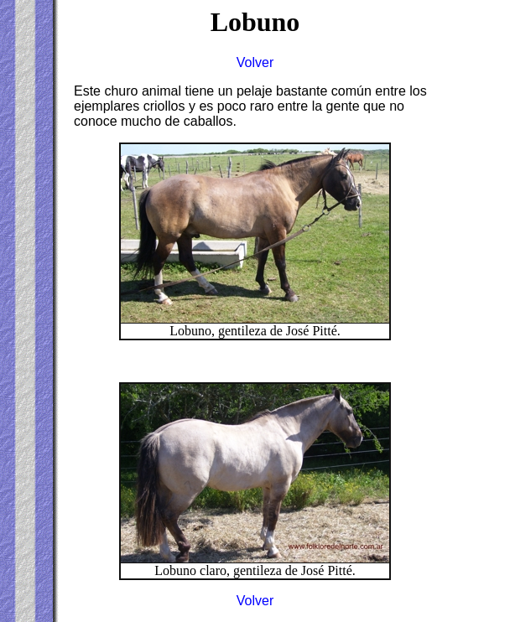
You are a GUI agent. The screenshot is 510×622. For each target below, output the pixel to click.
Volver (255, 62)
